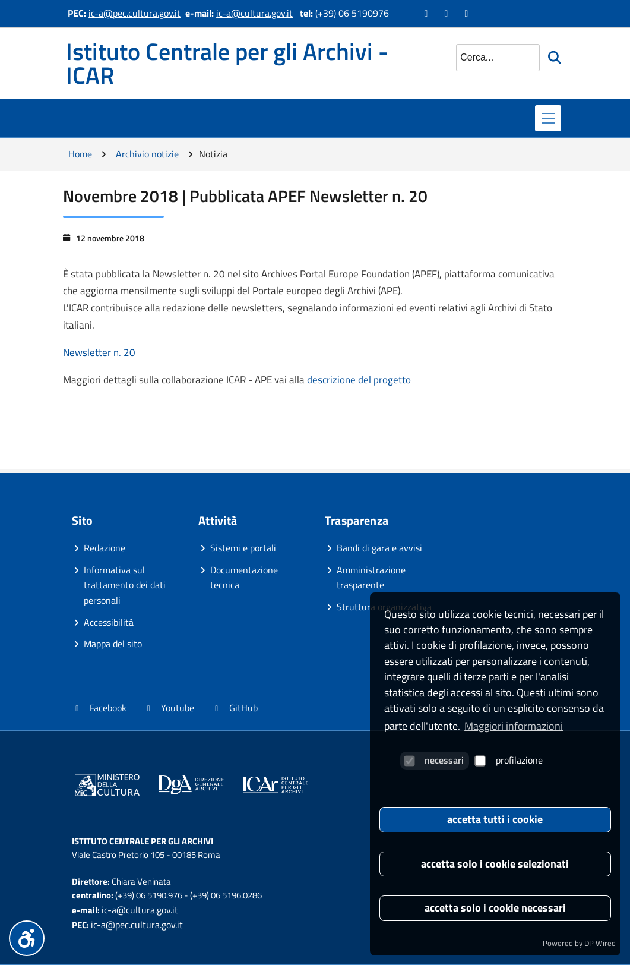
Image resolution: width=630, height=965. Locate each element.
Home (80, 154)
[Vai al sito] (107, 787)
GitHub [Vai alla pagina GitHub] (234, 708)
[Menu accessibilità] (27, 938)
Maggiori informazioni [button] (513, 726)
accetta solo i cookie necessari (495, 908)
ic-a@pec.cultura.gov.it (134, 13)
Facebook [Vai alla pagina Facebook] (99, 708)
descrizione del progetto (359, 379)
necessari (434, 760)
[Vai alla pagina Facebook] (427, 13)
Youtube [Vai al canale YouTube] (169, 708)
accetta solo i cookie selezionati (495, 864)
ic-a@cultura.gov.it (254, 13)
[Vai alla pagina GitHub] (468, 13)
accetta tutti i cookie (495, 819)
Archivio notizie (147, 154)
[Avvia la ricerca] (555, 57)
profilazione (509, 760)
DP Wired (600, 943)
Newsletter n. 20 (99, 352)
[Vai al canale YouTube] (448, 13)
